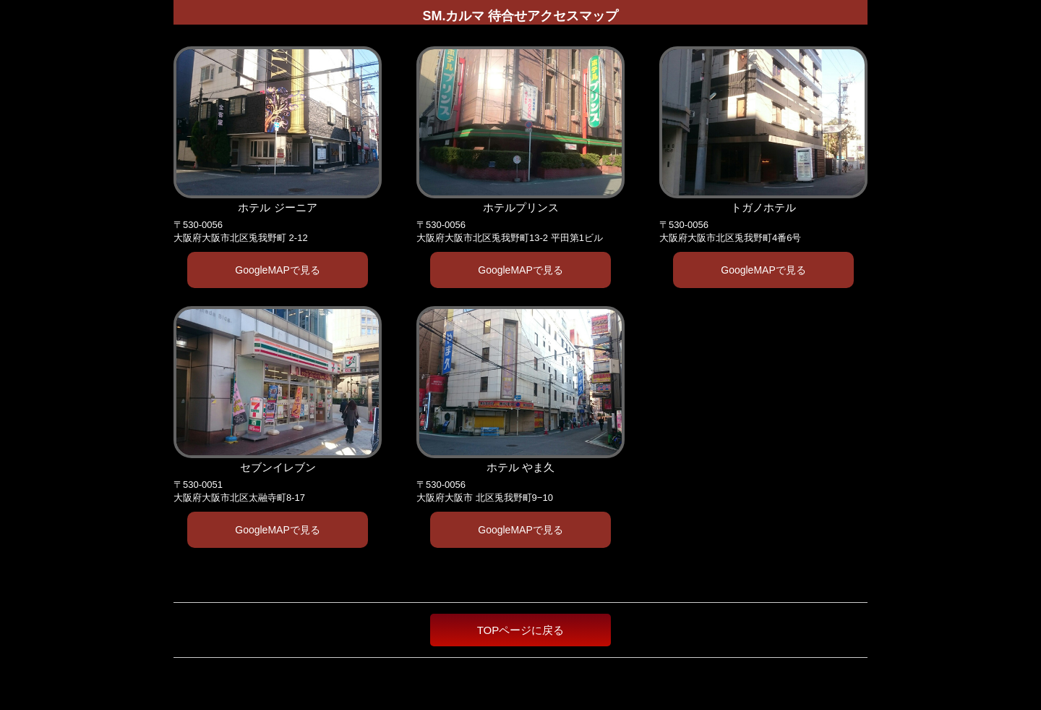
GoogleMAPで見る (277, 270)
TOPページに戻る (521, 630)
